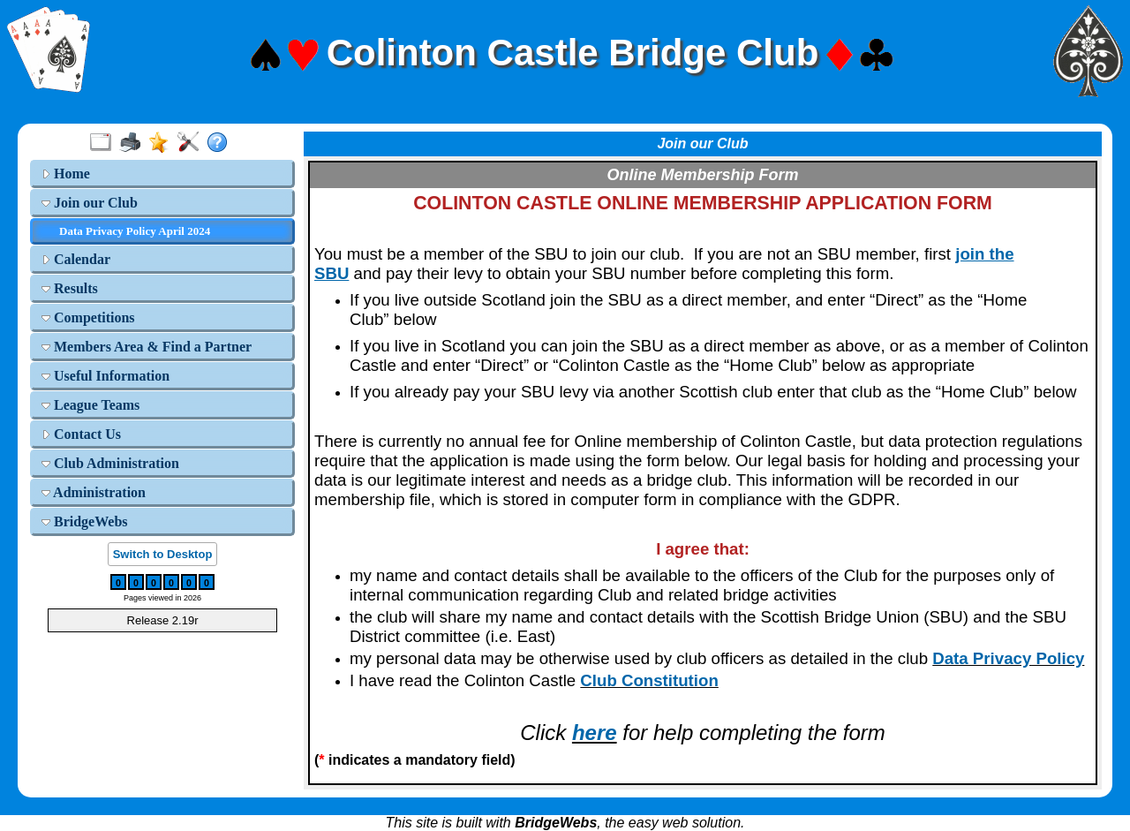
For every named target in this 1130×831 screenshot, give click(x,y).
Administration (93, 492)
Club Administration (110, 463)
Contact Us (81, 434)
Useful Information (105, 375)
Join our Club (89, 202)
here (594, 732)
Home (65, 173)
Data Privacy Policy (1008, 658)
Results (69, 288)
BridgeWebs (84, 521)
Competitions (88, 317)
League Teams (90, 404)
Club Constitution (649, 680)
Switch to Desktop (163, 554)
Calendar (75, 259)
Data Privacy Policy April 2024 (134, 231)
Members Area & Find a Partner (146, 346)
